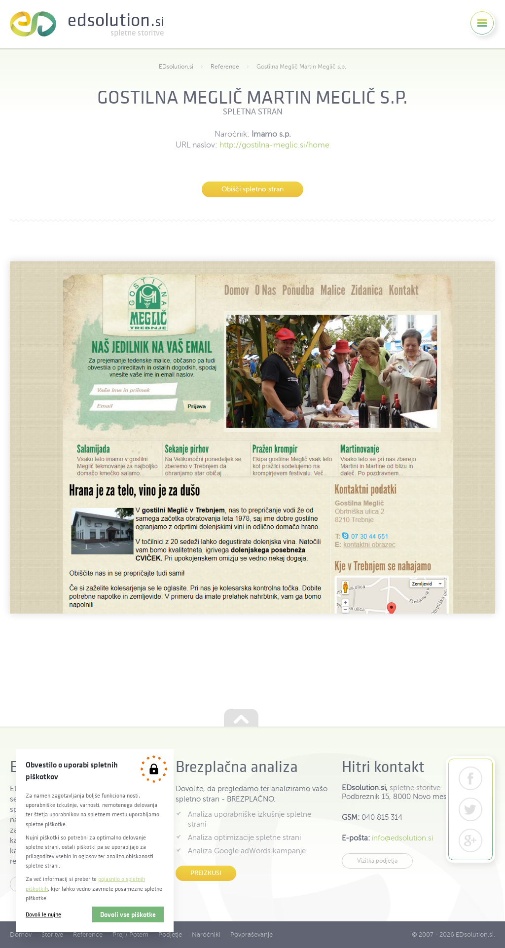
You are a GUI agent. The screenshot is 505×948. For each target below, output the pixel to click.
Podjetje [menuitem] (170, 934)
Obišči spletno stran (252, 189)
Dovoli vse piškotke (128, 914)
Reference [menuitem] (88, 934)
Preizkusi (205, 872)
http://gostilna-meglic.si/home (274, 145)
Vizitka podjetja (377, 860)
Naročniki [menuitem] (206, 934)
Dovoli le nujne (43, 914)
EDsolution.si (87, 24)
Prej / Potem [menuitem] (130, 934)
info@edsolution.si (402, 838)
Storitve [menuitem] (52, 934)
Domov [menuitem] (21, 934)
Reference (225, 66)
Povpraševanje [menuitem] (251, 934)
